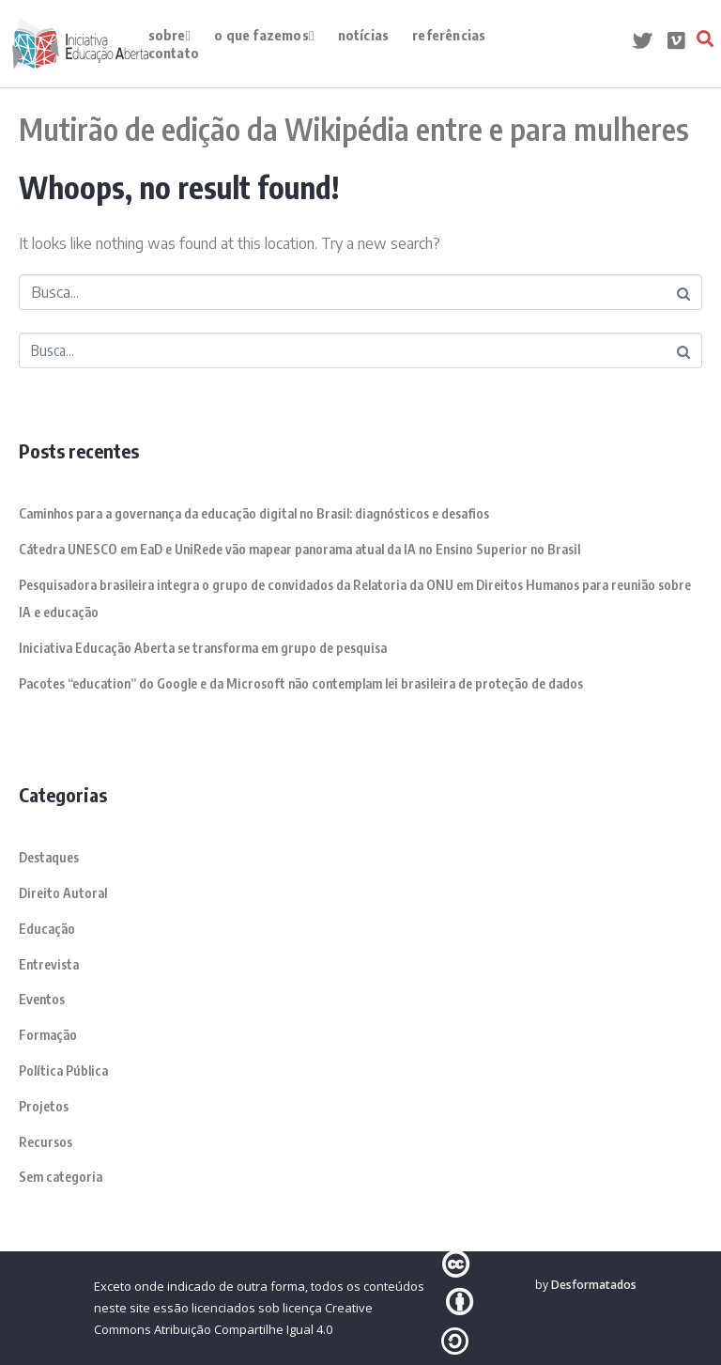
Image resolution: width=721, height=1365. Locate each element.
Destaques (49, 857)
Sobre (170, 35)
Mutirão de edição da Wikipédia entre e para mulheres (354, 128)
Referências (448, 34)
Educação (47, 929)
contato (173, 52)
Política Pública (63, 1070)
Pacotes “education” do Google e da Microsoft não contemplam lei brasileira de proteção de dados (301, 683)
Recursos (45, 1142)
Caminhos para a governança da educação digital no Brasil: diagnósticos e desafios (254, 513)
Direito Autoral (63, 893)
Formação (48, 1035)
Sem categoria (60, 1177)
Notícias (364, 34)
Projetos (44, 1106)
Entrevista (49, 964)
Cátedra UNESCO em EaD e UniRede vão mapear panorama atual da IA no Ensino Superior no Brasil (299, 549)
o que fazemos (264, 35)
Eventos (42, 999)
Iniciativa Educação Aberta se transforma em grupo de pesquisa (203, 648)
